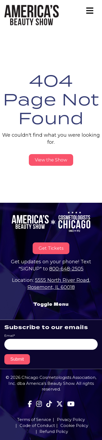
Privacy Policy (71, 419)
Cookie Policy (74, 425)
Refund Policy (53, 431)
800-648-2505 (66, 269)
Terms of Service (34, 419)
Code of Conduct (37, 425)
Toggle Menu (51, 304)
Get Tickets (51, 248)
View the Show (51, 160)
